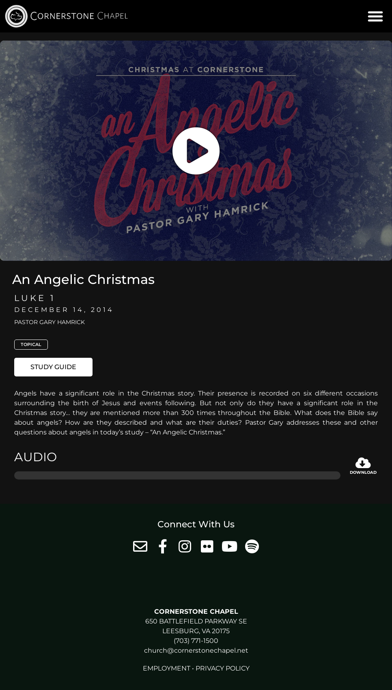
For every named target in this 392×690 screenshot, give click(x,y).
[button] (375, 16)
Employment (166, 668)
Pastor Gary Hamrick (49, 322)
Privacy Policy (223, 668)
